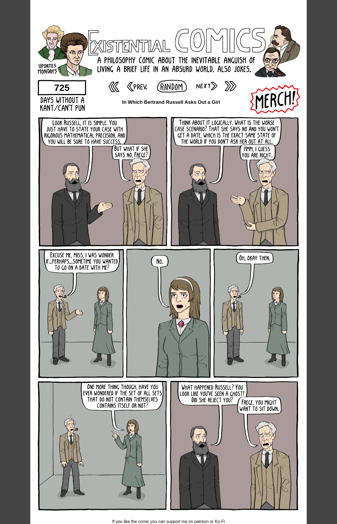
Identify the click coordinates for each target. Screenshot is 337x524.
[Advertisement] (168, 12)
